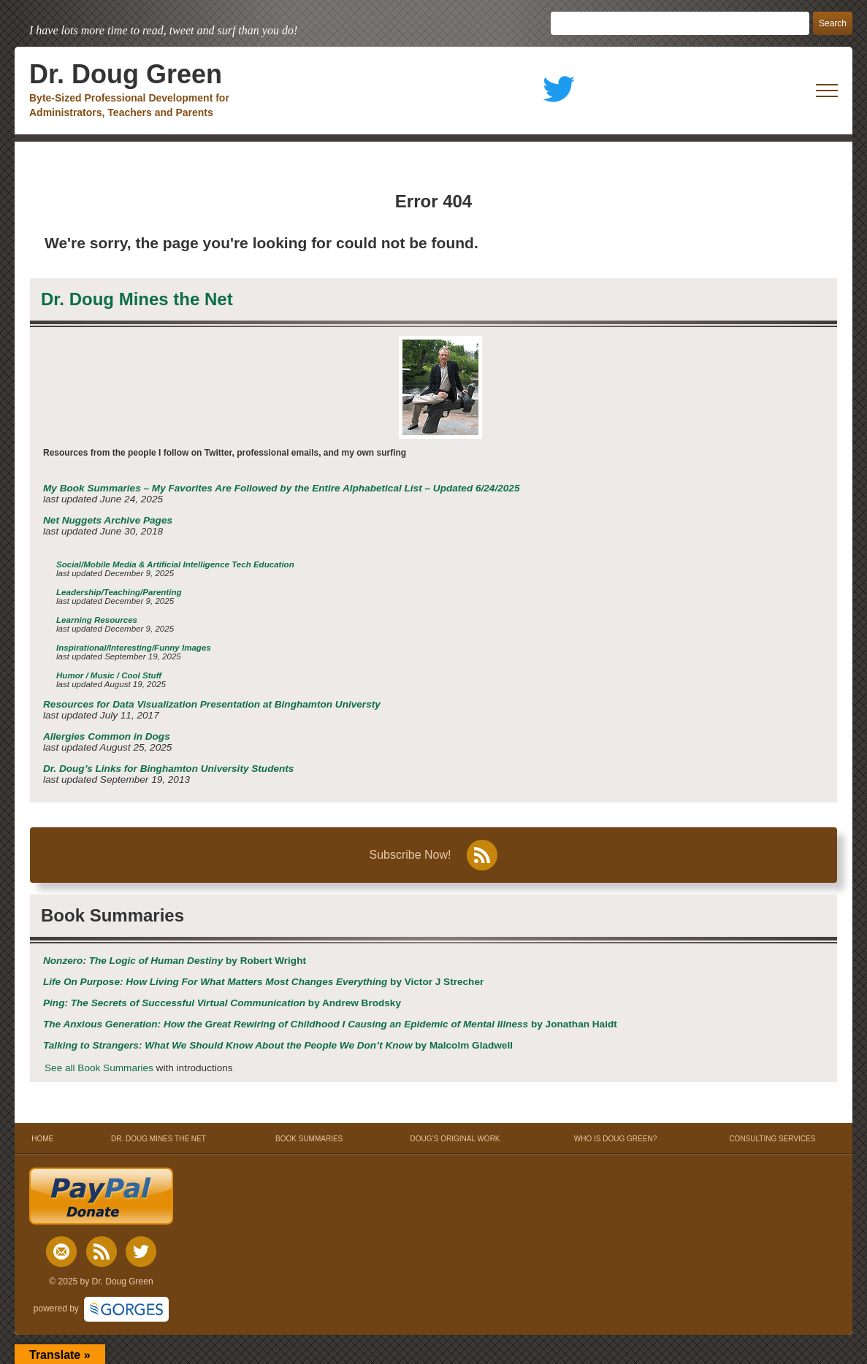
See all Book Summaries (99, 1067)
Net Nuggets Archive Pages (107, 520)
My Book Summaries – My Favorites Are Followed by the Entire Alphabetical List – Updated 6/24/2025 (281, 488)
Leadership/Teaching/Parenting (119, 592)
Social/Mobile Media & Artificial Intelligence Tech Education (175, 564)
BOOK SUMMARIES (309, 1139)
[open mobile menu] (827, 90)
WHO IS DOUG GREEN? (615, 1139)
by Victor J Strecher (263, 981)
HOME (43, 1139)
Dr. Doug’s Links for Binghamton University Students (168, 768)
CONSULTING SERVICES (772, 1139)
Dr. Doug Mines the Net (137, 299)
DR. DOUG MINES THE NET (158, 1139)
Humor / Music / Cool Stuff (108, 675)
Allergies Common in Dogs (106, 736)
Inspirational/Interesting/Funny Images (133, 647)
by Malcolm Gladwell (278, 1045)
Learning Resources (96, 620)
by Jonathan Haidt (330, 1024)
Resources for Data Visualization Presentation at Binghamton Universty (212, 704)
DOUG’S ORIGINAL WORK (455, 1139)
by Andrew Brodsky (222, 1002)
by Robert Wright (174, 960)
